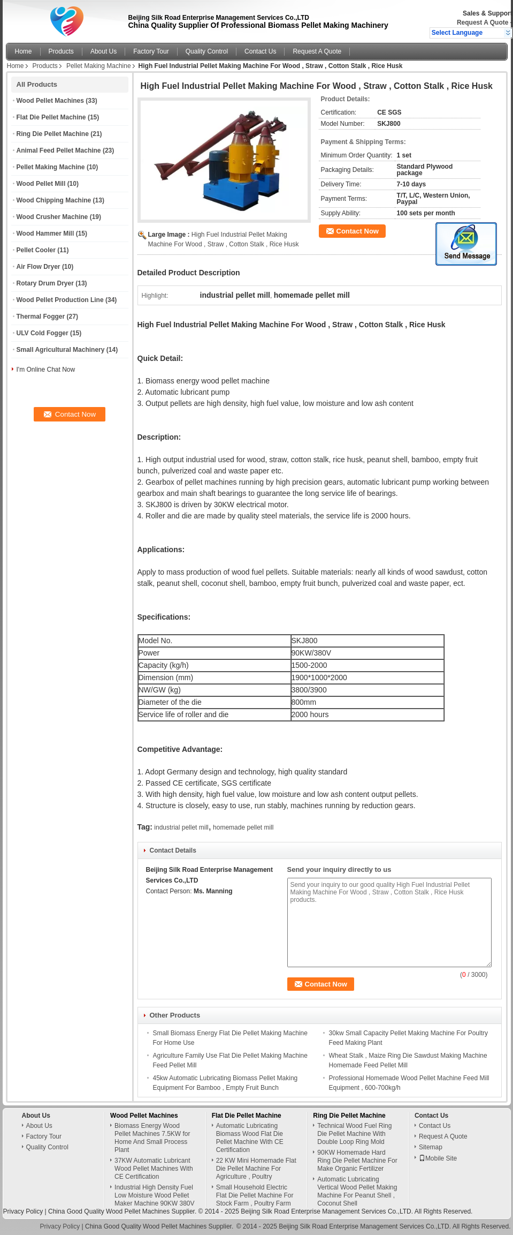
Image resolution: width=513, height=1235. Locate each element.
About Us (103, 51)
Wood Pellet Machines (50, 100)
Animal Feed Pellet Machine (59, 150)
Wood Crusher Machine (52, 217)
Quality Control (207, 51)
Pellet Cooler (36, 250)
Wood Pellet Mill (41, 183)
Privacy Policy (23, 1211)
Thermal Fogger (41, 316)
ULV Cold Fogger (42, 333)
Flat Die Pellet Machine (51, 117)
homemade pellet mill (243, 827)
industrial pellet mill (181, 827)
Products (61, 51)
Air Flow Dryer (38, 266)
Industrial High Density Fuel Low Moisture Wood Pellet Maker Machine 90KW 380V (154, 1195)
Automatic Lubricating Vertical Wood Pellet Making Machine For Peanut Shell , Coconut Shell (357, 1191)
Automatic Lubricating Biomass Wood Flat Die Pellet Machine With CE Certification (250, 1138)
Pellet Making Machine (98, 66)
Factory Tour (151, 51)
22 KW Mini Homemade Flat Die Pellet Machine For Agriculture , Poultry (256, 1168)
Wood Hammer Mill (45, 233)
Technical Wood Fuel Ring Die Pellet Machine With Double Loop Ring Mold (354, 1134)
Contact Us (260, 51)
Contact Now (357, 231)
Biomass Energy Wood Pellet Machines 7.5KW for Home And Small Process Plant (152, 1138)
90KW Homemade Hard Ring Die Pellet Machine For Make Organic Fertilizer (357, 1160)
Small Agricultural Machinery (61, 349)
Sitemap (430, 1147)
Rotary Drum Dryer (45, 283)
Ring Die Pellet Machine (53, 134)
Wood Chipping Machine (54, 200)
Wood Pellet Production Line (60, 300)
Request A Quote (482, 22)
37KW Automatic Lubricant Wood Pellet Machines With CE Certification (153, 1168)
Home (23, 51)
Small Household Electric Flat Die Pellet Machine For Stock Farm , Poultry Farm (255, 1195)
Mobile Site (438, 1158)
